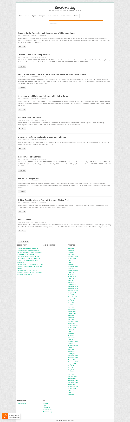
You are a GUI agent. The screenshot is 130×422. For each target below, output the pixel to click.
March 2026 (71, 254)
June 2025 (71, 262)
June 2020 (71, 315)
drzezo (27, 35)
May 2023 (71, 280)
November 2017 (73, 358)
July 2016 (71, 390)
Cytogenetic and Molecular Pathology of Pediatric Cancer (43, 96)
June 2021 (71, 303)
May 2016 (71, 394)
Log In (27, 16)
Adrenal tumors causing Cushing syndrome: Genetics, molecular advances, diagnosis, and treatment (29, 272)
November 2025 (73, 256)
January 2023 (72, 284)
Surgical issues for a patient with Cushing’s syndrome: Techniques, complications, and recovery (30, 266)
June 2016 (71, 392)
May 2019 (71, 333)
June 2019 (71, 331)
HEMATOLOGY (34, 35)
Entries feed (46, 407)
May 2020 (71, 317)
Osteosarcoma (24, 220)
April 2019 (71, 335)
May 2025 (71, 264)
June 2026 (71, 248)
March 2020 (71, 319)
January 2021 (72, 309)
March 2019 (71, 337)
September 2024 (73, 270)
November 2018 (73, 341)
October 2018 (72, 343)
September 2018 (73, 345)
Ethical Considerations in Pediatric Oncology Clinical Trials (43, 200)
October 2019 (72, 323)
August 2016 (72, 388)
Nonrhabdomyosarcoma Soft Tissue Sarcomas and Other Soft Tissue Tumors (52, 74)
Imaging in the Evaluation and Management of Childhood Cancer (47, 33)
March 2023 (71, 282)
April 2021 (71, 305)
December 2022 (73, 286)
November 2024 (73, 266)
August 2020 (72, 313)
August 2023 (72, 276)
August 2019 (72, 327)
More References (53, 16)
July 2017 (71, 366)
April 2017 (71, 372)
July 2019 (71, 329)
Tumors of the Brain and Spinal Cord (34, 55)
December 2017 (73, 356)
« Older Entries (24, 241)
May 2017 (71, 370)
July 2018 (71, 347)
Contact (76, 16)
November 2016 (73, 382)
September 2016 (73, 386)
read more (22, 46)
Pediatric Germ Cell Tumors (30, 118)
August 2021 (72, 299)
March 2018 (71, 351)
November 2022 (73, 288)
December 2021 (73, 297)
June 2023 (71, 278)
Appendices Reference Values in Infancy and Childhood (42, 137)
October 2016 (72, 384)
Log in (44, 405)
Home (20, 16)
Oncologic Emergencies (28, 178)
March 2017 (71, 374)
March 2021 (71, 307)
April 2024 (71, 274)
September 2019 (73, 325)
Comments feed (47, 410)
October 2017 (72, 360)
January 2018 (72, 353)
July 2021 (71, 301)
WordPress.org (47, 412)
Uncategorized (21, 403)
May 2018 (71, 349)
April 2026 (71, 252)
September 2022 (73, 291)
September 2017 (73, 362)
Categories (42, 16)
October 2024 (72, 268)
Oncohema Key (65, 7)
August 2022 (72, 293)
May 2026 (71, 250)
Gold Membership (66, 16)
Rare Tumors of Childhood (29, 157)
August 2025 (72, 258)
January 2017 (72, 378)
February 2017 (72, 376)
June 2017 (71, 368)
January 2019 (72, 339)
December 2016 (73, 380)
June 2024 (71, 272)
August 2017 (72, 364)
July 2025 (71, 260)
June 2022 (71, 295)
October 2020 (72, 311)
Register (34, 16)
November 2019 (73, 321)
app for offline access (65, 420)
